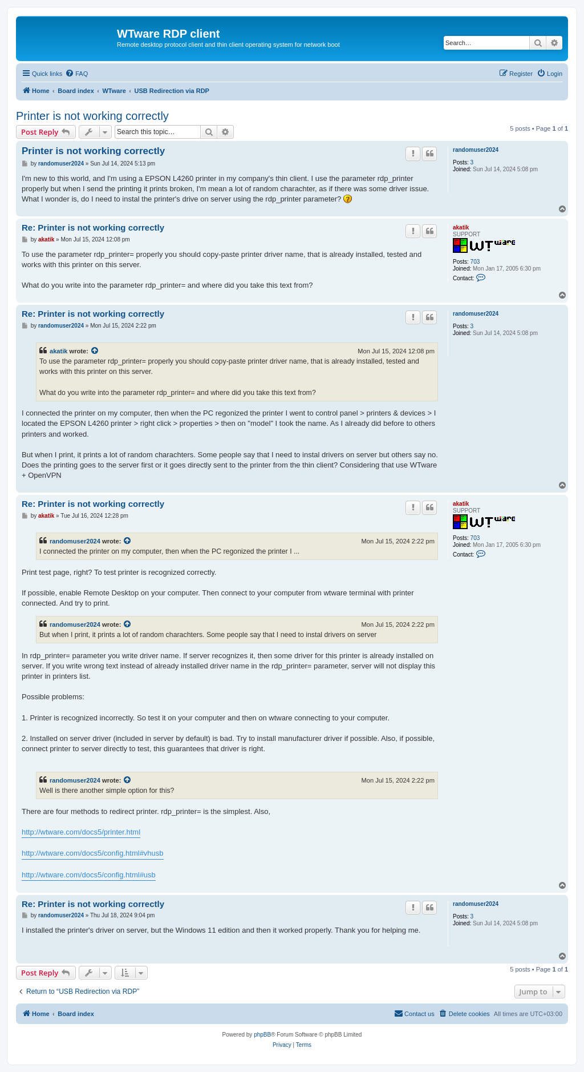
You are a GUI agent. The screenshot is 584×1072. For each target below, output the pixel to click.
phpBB (262, 1034)
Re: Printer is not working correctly (93, 227)
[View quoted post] (95, 351)
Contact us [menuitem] (414, 1013)
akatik (461, 227)
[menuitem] (76, 73)
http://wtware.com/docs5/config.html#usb (89, 875)
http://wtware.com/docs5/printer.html (81, 832)
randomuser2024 (475, 150)
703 (475, 262)
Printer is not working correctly (92, 116)
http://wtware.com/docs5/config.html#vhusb (93, 853)
